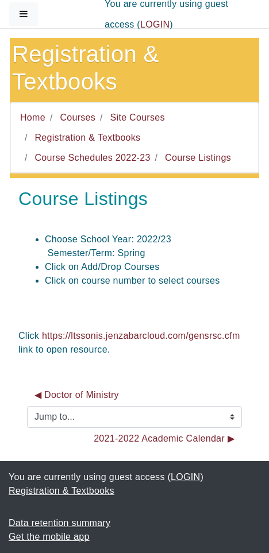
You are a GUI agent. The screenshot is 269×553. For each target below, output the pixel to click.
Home (32, 117)
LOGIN (155, 24)
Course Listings (198, 158)
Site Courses (137, 117)
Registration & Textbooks (88, 137)
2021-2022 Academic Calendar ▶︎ (164, 438)
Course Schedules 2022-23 (93, 158)
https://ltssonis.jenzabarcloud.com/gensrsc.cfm (141, 336)
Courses (77, 117)
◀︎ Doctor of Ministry (76, 395)
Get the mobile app (49, 537)
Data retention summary (59, 523)
